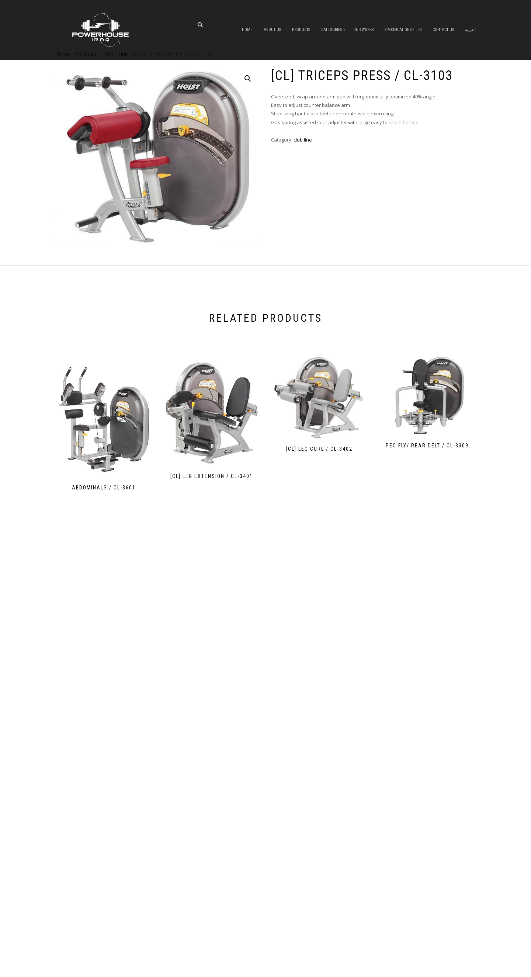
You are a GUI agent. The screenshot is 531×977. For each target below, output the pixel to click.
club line (303, 139)
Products (301, 29)
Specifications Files (403, 29)
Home (247, 29)
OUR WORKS (363, 29)
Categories (331, 29)
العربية (470, 29)
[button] (247, 78)
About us (272, 29)
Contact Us (443, 29)
